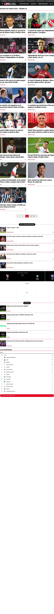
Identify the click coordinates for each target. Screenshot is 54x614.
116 (33, 216)
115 (30, 216)
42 (27, 216)
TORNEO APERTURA (43, 3)
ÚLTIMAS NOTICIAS (24, 3)
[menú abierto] (2, 4)
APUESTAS (33, 3)
